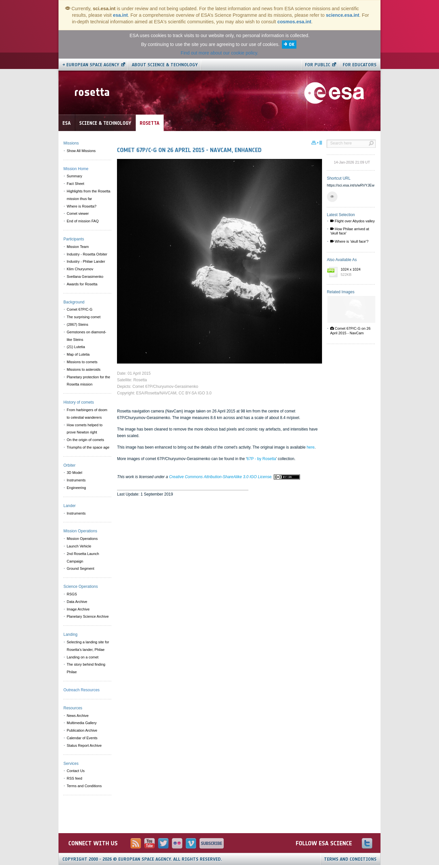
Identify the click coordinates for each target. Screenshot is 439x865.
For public (317, 65)
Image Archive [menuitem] (78, 609)
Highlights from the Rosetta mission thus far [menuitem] (88, 195)
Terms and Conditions (350, 859)
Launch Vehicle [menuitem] (79, 546)
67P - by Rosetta (261, 458)
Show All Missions (81, 151)
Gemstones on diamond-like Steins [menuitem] (86, 336)
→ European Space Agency (90, 65)
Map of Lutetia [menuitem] (78, 354)
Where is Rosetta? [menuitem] (81, 206)
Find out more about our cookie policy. (219, 52)
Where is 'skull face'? (349, 241)
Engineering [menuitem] (76, 488)
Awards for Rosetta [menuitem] (82, 284)
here (310, 447)
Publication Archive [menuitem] (82, 730)
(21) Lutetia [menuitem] (76, 347)
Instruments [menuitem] (76, 480)
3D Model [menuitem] (74, 473)
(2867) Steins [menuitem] (77, 324)
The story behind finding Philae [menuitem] (86, 668)
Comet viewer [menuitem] (78, 213)
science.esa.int (342, 15)
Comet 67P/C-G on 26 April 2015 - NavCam (350, 330)
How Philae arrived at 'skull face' (349, 231)
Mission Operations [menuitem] (82, 539)
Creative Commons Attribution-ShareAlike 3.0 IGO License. (234, 477)
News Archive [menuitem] (78, 716)
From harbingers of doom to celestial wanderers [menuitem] (87, 413)
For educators (360, 65)
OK (291, 44)
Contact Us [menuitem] (75, 771)
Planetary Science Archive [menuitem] (88, 616)
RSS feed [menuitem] (74, 778)
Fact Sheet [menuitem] (75, 184)
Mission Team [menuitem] (78, 247)
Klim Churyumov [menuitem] (80, 269)
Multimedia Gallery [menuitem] (82, 723)
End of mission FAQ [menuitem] (83, 221)
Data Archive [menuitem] (77, 602)
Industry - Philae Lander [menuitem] (86, 261)
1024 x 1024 (356, 272)
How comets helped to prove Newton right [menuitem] (85, 428)
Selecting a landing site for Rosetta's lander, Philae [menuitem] (88, 646)
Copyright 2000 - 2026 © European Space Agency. (142, 859)
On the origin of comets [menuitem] (85, 440)
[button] (332, 196)
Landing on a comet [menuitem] (83, 657)
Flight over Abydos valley (352, 221)
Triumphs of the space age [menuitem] (88, 447)
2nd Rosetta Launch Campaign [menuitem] (83, 557)
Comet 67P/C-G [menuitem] (79, 309)
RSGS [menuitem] (72, 594)
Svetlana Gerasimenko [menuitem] (85, 276)
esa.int (120, 15)
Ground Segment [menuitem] (80, 568)
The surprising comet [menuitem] (84, 317)
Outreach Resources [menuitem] (81, 690)
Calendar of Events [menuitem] (82, 738)
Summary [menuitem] (74, 176)
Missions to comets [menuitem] (82, 362)
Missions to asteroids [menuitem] (84, 369)
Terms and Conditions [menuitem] (84, 786)
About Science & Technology (165, 65)
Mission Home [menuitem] (75, 168)
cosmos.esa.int (294, 21)
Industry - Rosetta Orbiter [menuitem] (87, 254)
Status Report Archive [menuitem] (84, 745)
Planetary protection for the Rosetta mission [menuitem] (88, 381)
